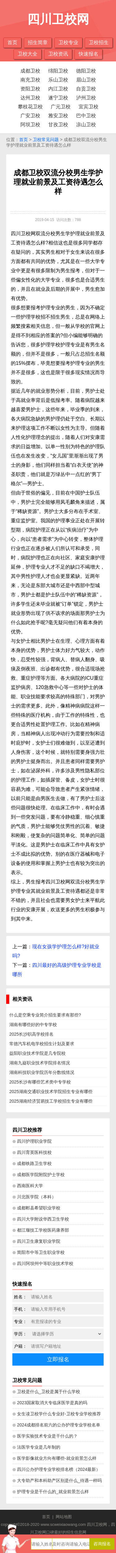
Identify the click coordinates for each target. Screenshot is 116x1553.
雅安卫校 (58, 115)
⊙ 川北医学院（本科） (34, 1196)
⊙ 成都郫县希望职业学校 (36, 1207)
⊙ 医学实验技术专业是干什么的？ (45, 1436)
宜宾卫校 (88, 106)
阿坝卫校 (30, 124)
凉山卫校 (86, 124)
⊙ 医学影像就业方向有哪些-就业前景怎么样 (54, 1458)
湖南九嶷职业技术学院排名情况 (39, 1062)
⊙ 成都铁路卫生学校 (32, 1163)
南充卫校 (30, 79)
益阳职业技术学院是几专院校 (37, 1053)
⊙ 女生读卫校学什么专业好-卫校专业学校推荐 (56, 1413)
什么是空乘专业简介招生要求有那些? (45, 1014)
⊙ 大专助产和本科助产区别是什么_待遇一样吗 (57, 1480)
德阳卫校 (86, 70)
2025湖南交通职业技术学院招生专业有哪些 (50, 1091)
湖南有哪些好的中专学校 (33, 1024)
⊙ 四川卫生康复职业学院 (36, 1241)
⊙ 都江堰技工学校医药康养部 (40, 1230)
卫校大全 (27, 53)
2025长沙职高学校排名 (31, 1034)
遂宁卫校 (58, 97)
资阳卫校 (30, 88)
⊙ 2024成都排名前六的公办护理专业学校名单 (56, 1424)
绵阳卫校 (58, 70)
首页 (12, 42)
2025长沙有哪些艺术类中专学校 (40, 1081)
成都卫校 (30, 70)
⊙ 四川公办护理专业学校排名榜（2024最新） (56, 1469)
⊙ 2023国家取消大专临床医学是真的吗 (49, 1402)
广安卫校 (30, 115)
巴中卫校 (86, 115)
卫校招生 (99, 42)
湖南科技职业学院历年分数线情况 (41, 1072)
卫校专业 (68, 42)
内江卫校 (58, 88)
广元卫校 (61, 106)
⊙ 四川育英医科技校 (32, 1152)
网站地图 (64, 1516)
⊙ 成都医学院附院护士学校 (38, 1174)
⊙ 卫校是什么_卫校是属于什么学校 (46, 1391)
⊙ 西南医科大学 (27, 1185)
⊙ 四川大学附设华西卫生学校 (40, 1219)
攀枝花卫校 (30, 106)
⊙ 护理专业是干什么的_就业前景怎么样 (50, 1491)
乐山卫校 (58, 79)
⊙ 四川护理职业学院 (32, 1141)
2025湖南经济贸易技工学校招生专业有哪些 (50, 1101)
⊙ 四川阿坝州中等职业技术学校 (42, 1263)
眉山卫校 (86, 79)
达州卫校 (30, 97)
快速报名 (88, 53)
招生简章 (38, 42)
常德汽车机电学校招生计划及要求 (41, 1043)
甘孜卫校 (58, 124)
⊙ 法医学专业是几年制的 (36, 1447)
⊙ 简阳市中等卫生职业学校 (38, 1252)
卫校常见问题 (46, 139)
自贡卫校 (86, 88)
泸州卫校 (86, 97)
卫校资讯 (58, 53)
